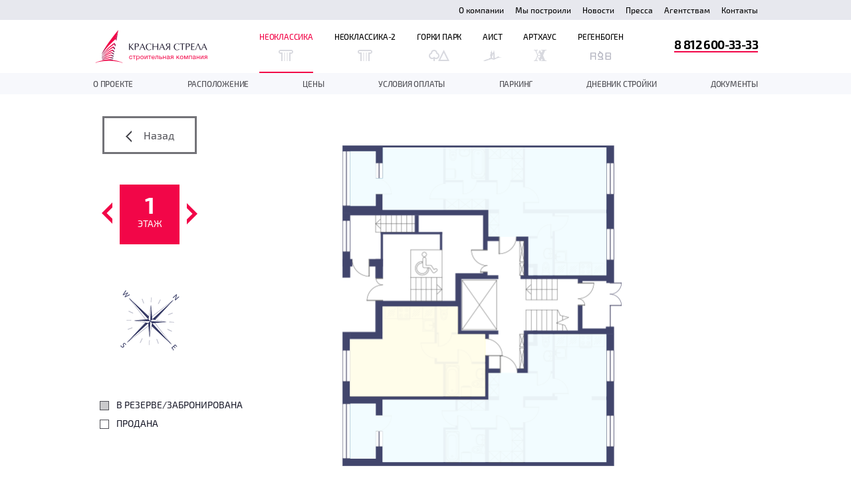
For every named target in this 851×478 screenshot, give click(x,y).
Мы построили (543, 10)
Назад (150, 135)
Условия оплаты (411, 83)
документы (734, 83)
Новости (598, 10)
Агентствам (687, 10)
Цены (313, 83)
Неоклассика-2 (365, 46)
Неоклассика (286, 46)
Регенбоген (601, 46)
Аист (492, 46)
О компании (481, 10)
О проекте (113, 83)
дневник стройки (621, 83)
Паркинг (516, 83)
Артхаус (539, 46)
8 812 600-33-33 (716, 44)
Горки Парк (439, 46)
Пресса (639, 10)
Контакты (739, 10)
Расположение (218, 83)
